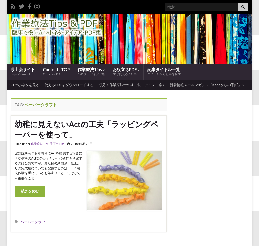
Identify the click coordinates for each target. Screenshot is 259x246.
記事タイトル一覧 (164, 71)
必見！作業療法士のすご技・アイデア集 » (132, 85)
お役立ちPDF (126, 71)
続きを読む (30, 191)
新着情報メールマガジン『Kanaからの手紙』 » (207, 85)
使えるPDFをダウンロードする (69, 85)
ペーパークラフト (34, 222)
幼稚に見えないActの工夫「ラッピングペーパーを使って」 (86, 129)
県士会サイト (23, 71)
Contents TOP (56, 71)
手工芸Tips (57, 144)
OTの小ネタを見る (24, 85)
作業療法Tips (91, 71)
